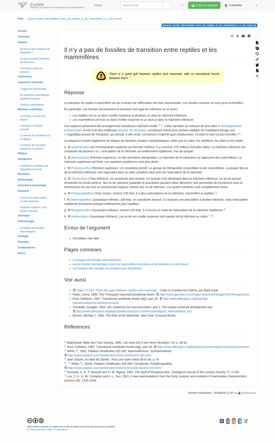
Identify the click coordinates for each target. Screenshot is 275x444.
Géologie (23, 236)
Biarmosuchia (80, 157)
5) (216, 192)
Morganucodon (81, 210)
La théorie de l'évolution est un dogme (35, 137)
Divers (21, 253)
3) (162, 125)
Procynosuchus (81, 168)
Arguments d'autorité (30, 82)
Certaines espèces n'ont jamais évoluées (33, 209)
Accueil (22, 30)
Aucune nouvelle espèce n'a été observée (33, 199)
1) (130, 77)
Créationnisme (26, 247)
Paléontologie (26, 221)
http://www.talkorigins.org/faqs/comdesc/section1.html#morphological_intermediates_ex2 (134, 311)
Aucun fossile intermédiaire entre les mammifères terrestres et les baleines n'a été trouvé (130, 264)
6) (224, 209)
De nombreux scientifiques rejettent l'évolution (34, 97)
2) (159, 125)
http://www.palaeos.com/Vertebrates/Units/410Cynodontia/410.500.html (114, 368)
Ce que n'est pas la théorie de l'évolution (35, 60)
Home (97, 5)
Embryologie (25, 179)
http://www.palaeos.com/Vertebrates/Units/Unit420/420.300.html (109, 355)
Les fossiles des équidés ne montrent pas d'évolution (107, 268)
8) (212, 215)
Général (22, 42)
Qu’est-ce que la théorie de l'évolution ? (35, 51)
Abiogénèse (25, 159)
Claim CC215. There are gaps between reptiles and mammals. (117, 290)
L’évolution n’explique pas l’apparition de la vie (34, 167)
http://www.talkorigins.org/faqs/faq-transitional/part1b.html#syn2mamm (203, 347)
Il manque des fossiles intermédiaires (32, 230)
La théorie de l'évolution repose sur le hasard (33, 147)
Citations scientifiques (32, 104)
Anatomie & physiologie (32, 185)
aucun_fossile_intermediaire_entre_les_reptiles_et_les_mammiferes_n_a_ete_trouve (75, 18)
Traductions (25, 76)
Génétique (24, 215)
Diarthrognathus (80, 199)
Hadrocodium (80, 216)
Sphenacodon (80, 147)
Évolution (23, 191)
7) (209, 215)
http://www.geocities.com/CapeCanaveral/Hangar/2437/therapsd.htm (204, 294)
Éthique (22, 153)
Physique (23, 241)
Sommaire (24, 36)
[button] (180, 5)
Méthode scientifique (30, 109)
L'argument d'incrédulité (33, 88)
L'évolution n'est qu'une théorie (33, 118)
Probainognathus (82, 193)
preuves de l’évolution (132, 130)
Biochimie (24, 173)
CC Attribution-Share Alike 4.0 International (47, 429)
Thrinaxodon (79, 178)
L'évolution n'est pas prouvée (31, 70)
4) (240, 133)
